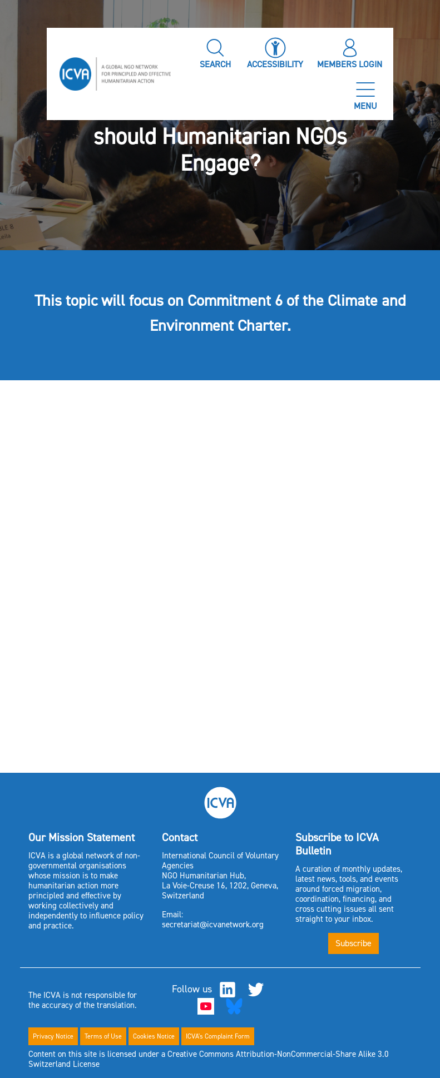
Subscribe (353, 943)
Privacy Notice (53, 1036)
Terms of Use (103, 1036)
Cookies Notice (154, 1036)
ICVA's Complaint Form (218, 1036)
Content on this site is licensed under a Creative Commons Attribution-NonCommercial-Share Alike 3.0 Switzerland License (208, 1059)
